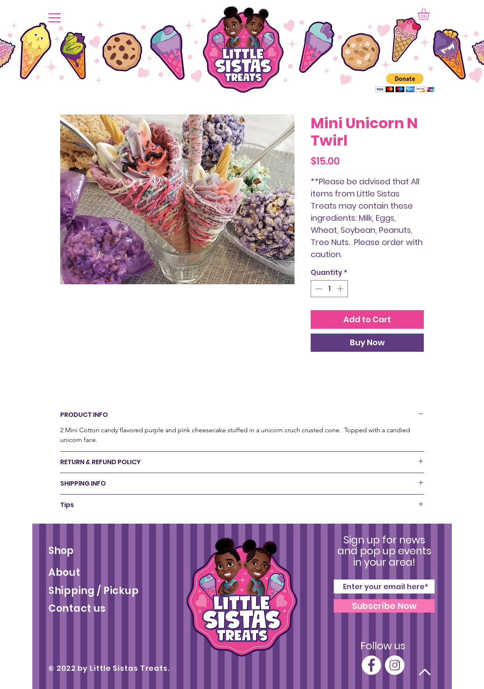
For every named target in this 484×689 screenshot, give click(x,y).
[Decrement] (318, 289)
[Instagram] (394, 665)
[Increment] (341, 289)
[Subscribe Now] (384, 606)
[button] (54, 17)
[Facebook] (371, 665)
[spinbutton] (329, 289)
